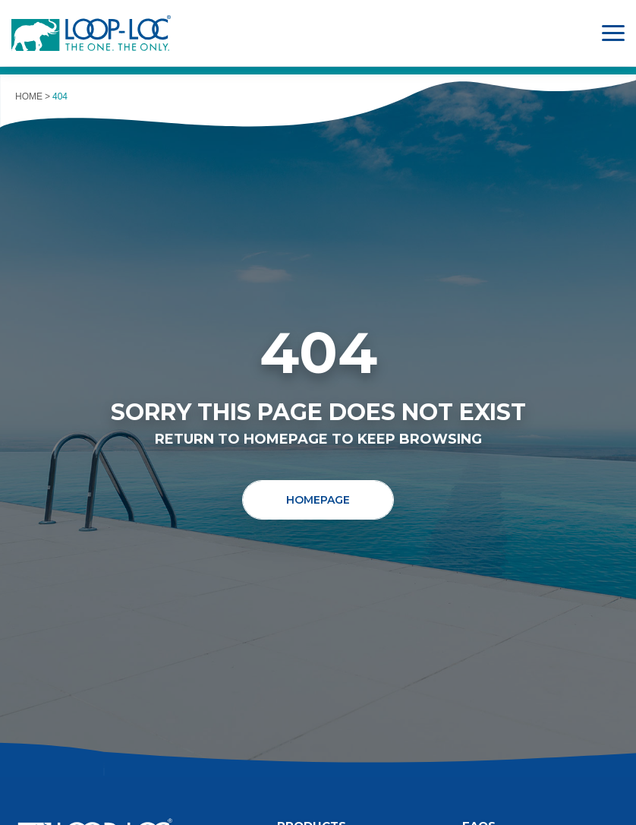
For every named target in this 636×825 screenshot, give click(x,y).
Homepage (318, 500)
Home (29, 96)
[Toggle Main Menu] (613, 33)
